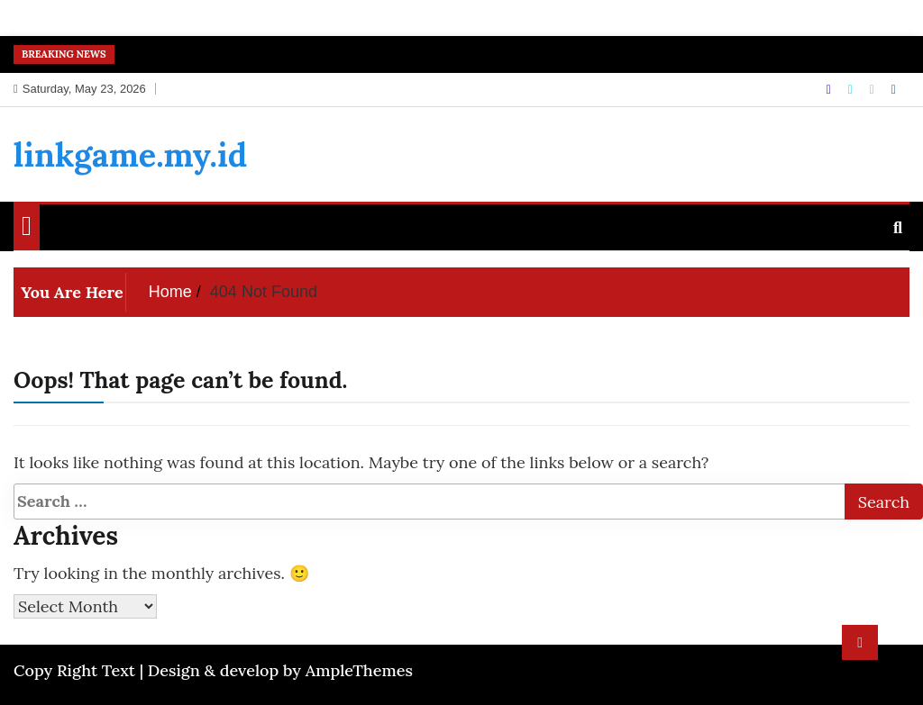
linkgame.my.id (130, 155)
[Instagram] (874, 89)
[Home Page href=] (27, 230)
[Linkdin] (893, 89)
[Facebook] (831, 89)
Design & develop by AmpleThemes (280, 670)
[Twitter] (852, 89)
